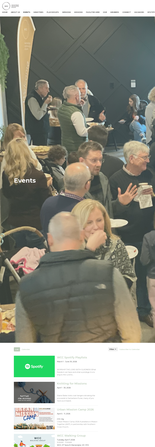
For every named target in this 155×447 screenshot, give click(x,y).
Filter (113, 349)
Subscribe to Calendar (129, 349)
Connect (126, 12)
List (17, 349)
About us (15, 12)
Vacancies (139, 12)
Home (4, 12)
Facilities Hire (93, 12)
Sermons (66, 12)
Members (114, 12)
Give (105, 12)
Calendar (26, 349)
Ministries (38, 12)
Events (26, 12)
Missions (78, 12)
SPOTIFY (151, 12)
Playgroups (53, 12)
